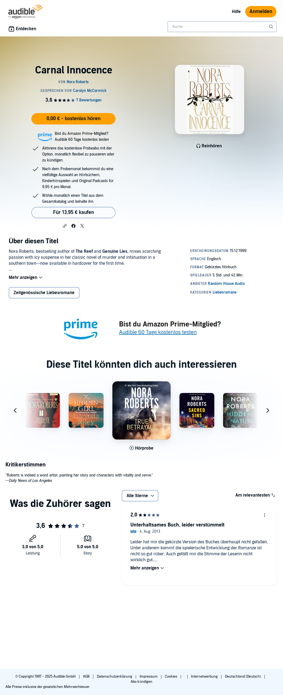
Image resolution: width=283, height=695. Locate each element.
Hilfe (236, 11)
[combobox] (222, 26)
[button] (65, 225)
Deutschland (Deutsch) (243, 676)
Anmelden (261, 11)
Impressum (149, 676)
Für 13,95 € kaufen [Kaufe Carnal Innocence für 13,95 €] (73, 212)
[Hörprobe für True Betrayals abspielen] (141, 448)
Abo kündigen (141, 682)
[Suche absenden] (271, 26)
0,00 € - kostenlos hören (73, 118)
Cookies (171, 676)
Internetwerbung (205, 676)
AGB (86, 676)
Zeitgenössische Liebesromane (44, 292)
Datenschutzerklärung (115, 676)
